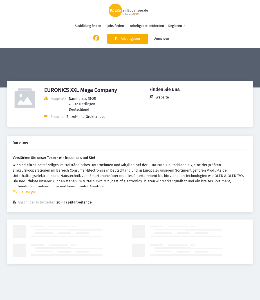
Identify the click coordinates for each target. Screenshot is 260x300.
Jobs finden (115, 26)
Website (162, 97)
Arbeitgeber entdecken (147, 26)
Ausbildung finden (88, 26)
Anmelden (161, 39)
